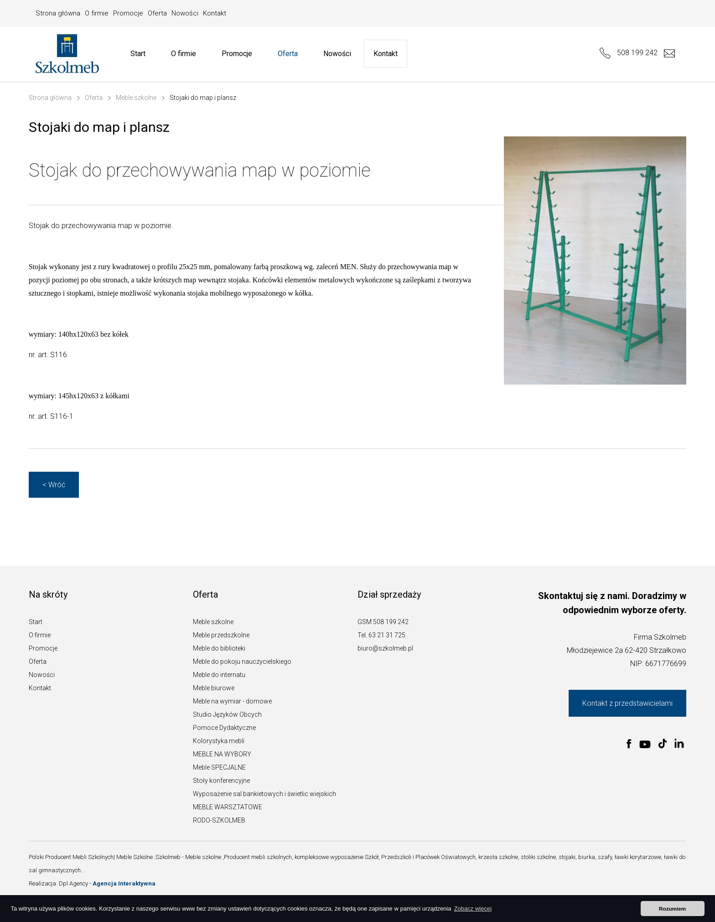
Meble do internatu (219, 674)
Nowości (184, 13)
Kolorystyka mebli (218, 741)
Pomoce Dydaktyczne (224, 727)
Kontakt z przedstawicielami (627, 703)
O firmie (97, 13)
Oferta (157, 13)
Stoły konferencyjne (221, 780)
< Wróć (53, 484)
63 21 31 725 (386, 635)
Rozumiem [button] (672, 909)
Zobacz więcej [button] (473, 908)
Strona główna (58, 13)
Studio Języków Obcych (227, 714)
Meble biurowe (213, 688)
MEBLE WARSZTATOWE (227, 807)
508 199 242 (629, 52)
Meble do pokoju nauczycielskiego (242, 661)
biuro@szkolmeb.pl (385, 648)
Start (137, 53)
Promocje (128, 13)
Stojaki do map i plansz (203, 97)
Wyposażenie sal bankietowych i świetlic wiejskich (264, 793)
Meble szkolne (136, 97)
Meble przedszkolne (221, 635)
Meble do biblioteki (219, 648)
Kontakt (214, 13)
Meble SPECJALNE (219, 767)
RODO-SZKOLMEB (219, 820)
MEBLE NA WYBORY (222, 754)
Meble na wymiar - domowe (232, 701)
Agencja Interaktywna (124, 883)
